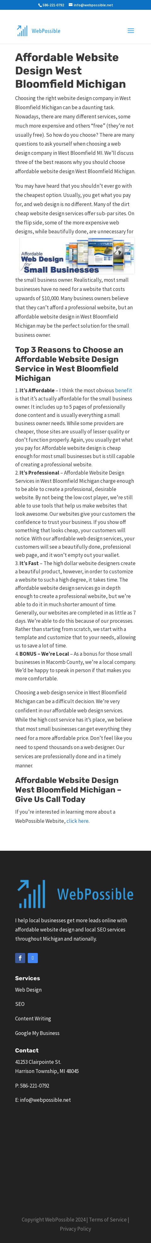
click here (77, 820)
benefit (123, 390)
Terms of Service (108, 1219)
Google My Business (37, 1033)
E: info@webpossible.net (43, 1099)
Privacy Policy (75, 1228)
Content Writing (33, 1018)
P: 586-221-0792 (32, 1085)
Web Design (28, 989)
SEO (20, 1003)
